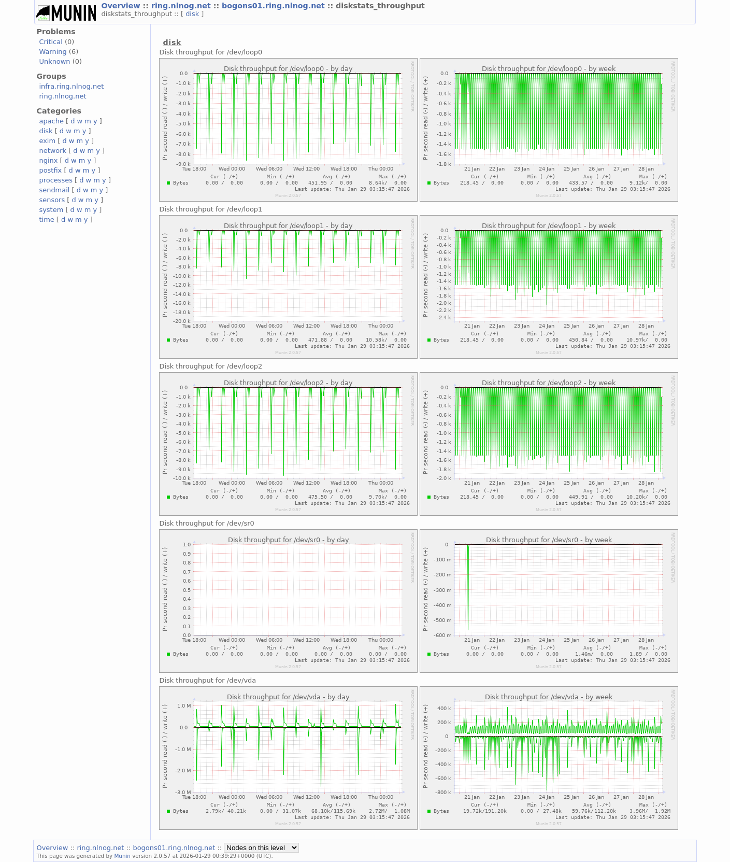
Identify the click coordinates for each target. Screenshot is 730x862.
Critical (50, 42)
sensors (52, 200)
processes (56, 180)
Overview (121, 6)
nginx (48, 160)
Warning (52, 51)
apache (51, 121)
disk (193, 14)
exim (47, 141)
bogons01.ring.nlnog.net (274, 6)
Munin (122, 856)
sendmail (54, 190)
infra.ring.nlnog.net (71, 86)
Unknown (54, 61)
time (46, 219)
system (51, 210)
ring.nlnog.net (182, 6)
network (52, 150)
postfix (50, 170)
